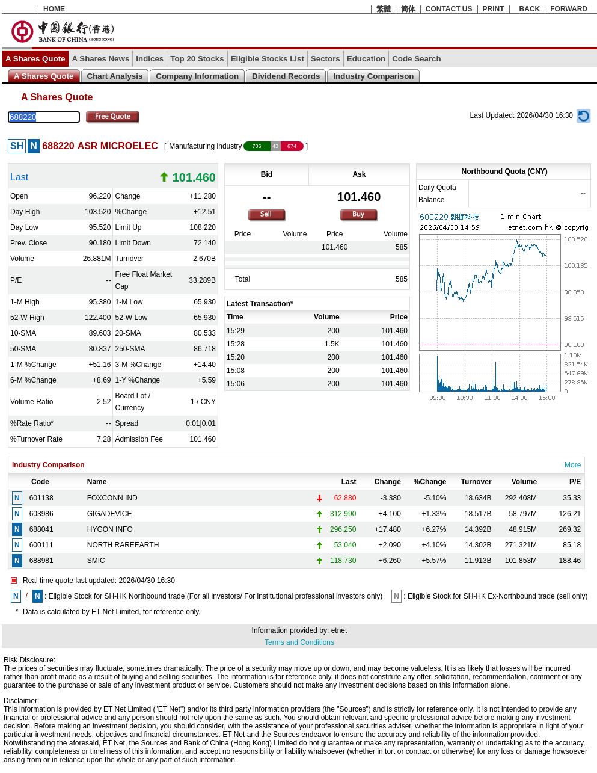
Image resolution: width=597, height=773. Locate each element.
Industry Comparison (373, 76)
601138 (41, 498)
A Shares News (101, 58)
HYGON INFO (110, 529)
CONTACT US (449, 9)
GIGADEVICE (109, 514)
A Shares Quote (35, 58)
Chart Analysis (115, 76)
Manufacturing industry (205, 146)
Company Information (197, 76)
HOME (54, 9)
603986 (41, 514)
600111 (41, 545)
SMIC (96, 560)
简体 (408, 9)
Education (366, 58)
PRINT (493, 9)
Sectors (325, 58)
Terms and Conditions (299, 642)
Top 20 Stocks (197, 58)
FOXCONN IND (112, 498)
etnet (339, 630)
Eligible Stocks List (267, 58)
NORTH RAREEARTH (123, 545)
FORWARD (568, 9)
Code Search (416, 58)
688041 (41, 529)
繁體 (383, 9)
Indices (150, 58)
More (573, 465)
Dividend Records (286, 76)
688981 (41, 560)
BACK (529, 9)
